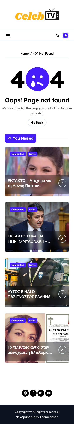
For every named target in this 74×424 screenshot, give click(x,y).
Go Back (37, 122)
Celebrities (17, 153)
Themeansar (49, 417)
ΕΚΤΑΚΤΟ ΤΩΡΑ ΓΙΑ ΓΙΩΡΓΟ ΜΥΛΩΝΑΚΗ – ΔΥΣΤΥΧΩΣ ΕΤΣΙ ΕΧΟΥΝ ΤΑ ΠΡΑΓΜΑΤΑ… (29, 244)
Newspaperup (25, 417)
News (32, 153)
